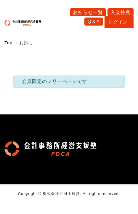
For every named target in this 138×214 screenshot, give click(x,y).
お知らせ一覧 (88, 12)
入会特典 (120, 12)
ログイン (119, 21)
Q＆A (93, 21)
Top (8, 42)
